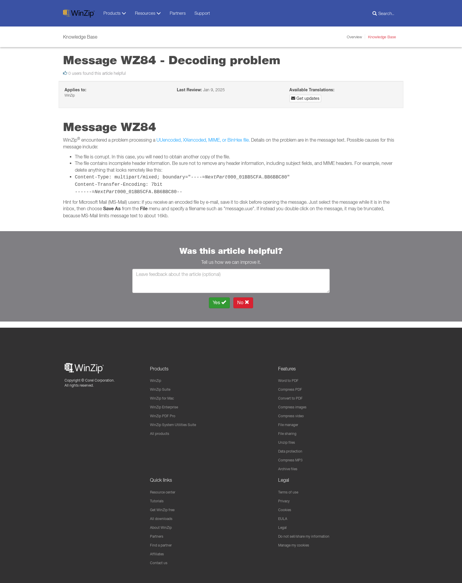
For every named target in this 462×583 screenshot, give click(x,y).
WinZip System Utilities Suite (176, 420)
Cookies (285, 508)
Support (202, 13)
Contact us (160, 562)
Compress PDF (292, 384)
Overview (354, 36)
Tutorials (158, 498)
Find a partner (163, 544)
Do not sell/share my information (308, 535)
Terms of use (290, 489)
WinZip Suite (162, 384)
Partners (178, 13)
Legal (283, 526)
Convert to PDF (292, 393)
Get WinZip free (164, 508)
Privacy (285, 498)
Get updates (305, 98)
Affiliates (158, 553)
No (243, 302)
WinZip (156, 375)
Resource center (166, 489)
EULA (283, 517)
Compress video (293, 411)
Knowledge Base (382, 36)
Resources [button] (148, 13)
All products (161, 430)
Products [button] (114, 13)
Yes (219, 302)
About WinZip (162, 526)
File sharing (289, 430)
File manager (290, 420)
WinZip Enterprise (166, 402)
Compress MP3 (292, 457)
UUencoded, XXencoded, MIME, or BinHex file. (203, 140)
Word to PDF (290, 375)
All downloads (163, 517)
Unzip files (287, 439)
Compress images (295, 402)
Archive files (289, 466)
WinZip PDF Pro (165, 411)
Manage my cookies (297, 544)
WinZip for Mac (164, 393)
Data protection (292, 448)
